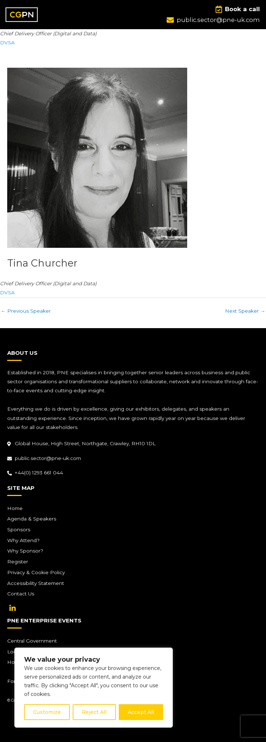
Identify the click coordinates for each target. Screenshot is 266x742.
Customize (47, 712)
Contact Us (20, 593)
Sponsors (18, 529)
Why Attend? (23, 540)
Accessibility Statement (35, 583)
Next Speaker (245, 311)
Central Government (32, 641)
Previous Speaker (26, 311)
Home (15, 508)
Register (17, 561)
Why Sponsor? (25, 551)
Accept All (141, 712)
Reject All (94, 712)
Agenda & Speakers (31, 519)
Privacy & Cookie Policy (36, 572)
